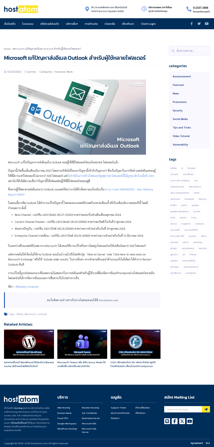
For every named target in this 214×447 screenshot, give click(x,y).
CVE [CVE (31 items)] (196, 180)
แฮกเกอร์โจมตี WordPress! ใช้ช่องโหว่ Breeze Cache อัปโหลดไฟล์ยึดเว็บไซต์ (29, 364)
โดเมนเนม (27, 24)
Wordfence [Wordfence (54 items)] (175, 273)
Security (178, 110)
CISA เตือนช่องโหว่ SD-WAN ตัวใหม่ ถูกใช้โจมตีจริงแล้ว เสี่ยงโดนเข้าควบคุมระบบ (133, 364)
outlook (42, 314)
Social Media (180, 119)
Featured (60, 71)
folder (20, 314)
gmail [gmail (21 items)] (184, 205)
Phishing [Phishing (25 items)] (197, 242)
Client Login (148, 24)
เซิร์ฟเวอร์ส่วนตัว (49, 24)
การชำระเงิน (91, 24)
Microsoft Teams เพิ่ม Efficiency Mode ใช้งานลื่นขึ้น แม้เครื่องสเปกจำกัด (81, 364)
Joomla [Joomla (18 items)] (183, 217)
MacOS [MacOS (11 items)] (173, 223)
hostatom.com (108, 300)
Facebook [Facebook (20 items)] (189, 198)
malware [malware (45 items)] (199, 223)
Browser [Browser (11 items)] (192, 168)
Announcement (182, 76)
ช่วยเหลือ (110, 24)
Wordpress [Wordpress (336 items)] (191, 273)
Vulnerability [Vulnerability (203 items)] (188, 260)
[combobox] (189, 50)
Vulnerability (180, 144)
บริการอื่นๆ (72, 24)
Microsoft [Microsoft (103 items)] (175, 229)
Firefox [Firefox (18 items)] (173, 205)
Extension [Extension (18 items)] (175, 198)
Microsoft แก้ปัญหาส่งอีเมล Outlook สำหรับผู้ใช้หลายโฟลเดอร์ (47, 48)
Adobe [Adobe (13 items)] (173, 168)
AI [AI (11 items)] (182, 168)
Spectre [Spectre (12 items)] (174, 254)
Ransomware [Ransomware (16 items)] (188, 248)
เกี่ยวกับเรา (128, 24)
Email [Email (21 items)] (197, 192)
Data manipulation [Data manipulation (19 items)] (179, 192)
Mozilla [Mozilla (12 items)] (192, 236)
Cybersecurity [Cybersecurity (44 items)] (177, 186)
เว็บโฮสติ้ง (9, 24)
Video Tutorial (181, 136)
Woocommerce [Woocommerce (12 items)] (191, 266)
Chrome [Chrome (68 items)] (174, 174)
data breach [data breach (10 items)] (195, 186)
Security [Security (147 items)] (203, 248)
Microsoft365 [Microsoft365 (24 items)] (191, 229)
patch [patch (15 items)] (186, 242)
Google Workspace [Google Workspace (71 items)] (179, 211)
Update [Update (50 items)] (174, 260)
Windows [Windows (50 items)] (174, 266)
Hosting (18, 408)
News (70, 71)
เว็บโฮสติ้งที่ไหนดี (19, 422)
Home (7, 48)
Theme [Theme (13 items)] (193, 254)
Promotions (180, 102)
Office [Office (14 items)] (204, 236)
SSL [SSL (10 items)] (184, 254)
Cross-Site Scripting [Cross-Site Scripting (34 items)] (179, 180)
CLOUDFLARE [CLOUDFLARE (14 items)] (188, 174)
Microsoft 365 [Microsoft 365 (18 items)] (177, 236)
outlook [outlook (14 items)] (174, 242)
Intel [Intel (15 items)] (172, 217)
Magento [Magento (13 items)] (186, 223)
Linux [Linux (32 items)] (193, 217)
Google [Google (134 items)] (195, 205)
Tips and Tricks (182, 127)
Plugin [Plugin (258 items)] (173, 248)
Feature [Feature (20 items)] (202, 198)
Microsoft (30, 314)
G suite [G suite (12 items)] (196, 211)
